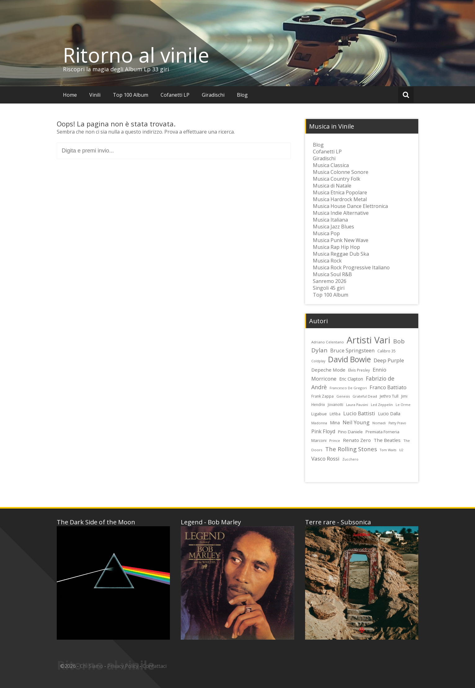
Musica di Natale (332, 185)
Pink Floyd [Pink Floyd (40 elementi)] (323, 431)
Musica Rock (327, 260)
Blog (242, 94)
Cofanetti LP (175, 94)
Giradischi (213, 94)
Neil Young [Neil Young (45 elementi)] (356, 422)
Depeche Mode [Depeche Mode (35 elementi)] (328, 370)
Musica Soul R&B (332, 274)
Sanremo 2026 (329, 281)
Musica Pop (326, 233)
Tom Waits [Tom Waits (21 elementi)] (388, 450)
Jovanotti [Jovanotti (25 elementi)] (335, 404)
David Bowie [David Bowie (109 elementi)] (349, 359)
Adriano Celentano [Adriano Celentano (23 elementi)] (327, 342)
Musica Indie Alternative (341, 212)
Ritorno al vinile (136, 54)
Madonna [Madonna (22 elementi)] (319, 423)
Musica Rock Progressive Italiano (351, 267)
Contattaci (154, 666)
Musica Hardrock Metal (340, 199)
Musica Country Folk (336, 178)
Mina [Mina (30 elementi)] (335, 423)
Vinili (94, 94)
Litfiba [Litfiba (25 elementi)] (335, 414)
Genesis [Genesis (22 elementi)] (343, 396)
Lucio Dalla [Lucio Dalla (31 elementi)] (389, 414)
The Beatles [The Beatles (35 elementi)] (387, 440)
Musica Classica (331, 165)
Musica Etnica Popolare (340, 192)
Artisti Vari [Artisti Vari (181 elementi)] (368, 340)
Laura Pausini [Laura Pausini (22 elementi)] (357, 404)
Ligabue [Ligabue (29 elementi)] (319, 414)
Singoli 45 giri (328, 287)
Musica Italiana (330, 219)
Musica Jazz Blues (333, 226)
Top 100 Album (130, 94)
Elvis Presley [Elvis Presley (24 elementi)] (359, 370)
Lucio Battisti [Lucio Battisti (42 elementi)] (359, 413)
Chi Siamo (91, 666)
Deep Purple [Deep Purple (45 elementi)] (389, 360)
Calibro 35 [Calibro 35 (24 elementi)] (386, 350)
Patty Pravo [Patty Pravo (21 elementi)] (397, 423)
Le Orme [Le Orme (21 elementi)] (403, 405)
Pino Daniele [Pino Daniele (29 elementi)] (350, 431)
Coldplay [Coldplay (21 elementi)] (318, 361)
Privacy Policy (122, 666)
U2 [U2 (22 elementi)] (401, 450)
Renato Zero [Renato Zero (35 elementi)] (357, 440)
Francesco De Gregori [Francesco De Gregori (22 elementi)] (348, 388)
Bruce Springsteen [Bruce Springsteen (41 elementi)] (352, 350)
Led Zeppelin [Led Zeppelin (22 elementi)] (382, 404)
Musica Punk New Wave (340, 240)
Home (70, 94)
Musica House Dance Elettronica (350, 206)
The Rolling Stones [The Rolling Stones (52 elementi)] (351, 449)
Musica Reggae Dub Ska (341, 253)
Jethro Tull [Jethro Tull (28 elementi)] (389, 396)
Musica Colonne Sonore (340, 172)
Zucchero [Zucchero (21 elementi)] (350, 459)
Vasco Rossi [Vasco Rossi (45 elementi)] (325, 458)
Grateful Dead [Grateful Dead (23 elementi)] (365, 396)
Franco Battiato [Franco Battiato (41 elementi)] (388, 387)
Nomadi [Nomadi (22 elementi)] (379, 423)
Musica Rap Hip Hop (336, 247)
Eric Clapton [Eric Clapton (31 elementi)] (351, 379)
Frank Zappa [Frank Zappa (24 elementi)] (322, 396)
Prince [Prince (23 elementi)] (334, 440)
